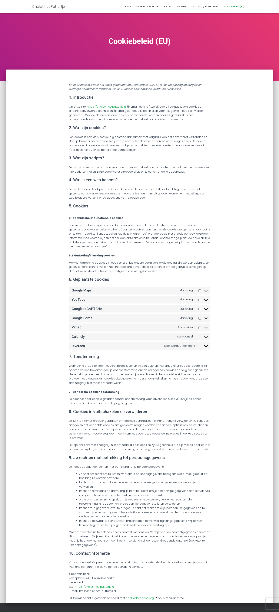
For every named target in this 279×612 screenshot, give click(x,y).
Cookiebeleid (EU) (234, 6)
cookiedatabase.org (140, 598)
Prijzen (181, 6)
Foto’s (168, 6)
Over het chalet (147, 6)
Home (128, 6)
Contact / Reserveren (204, 6)
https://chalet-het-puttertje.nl (106, 107)
